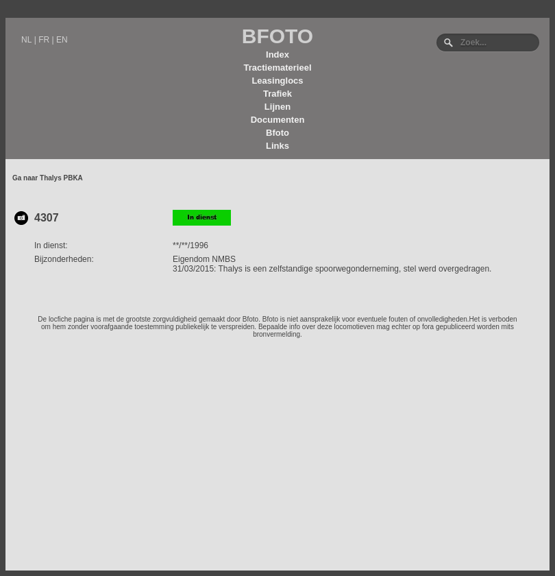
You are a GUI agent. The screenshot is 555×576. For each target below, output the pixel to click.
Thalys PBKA (61, 178)
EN (62, 40)
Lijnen (277, 106)
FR (43, 40)
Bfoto (277, 133)
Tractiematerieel (277, 67)
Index (277, 54)
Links (277, 146)
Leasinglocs (277, 80)
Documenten (278, 120)
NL (26, 40)
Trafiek (277, 93)
